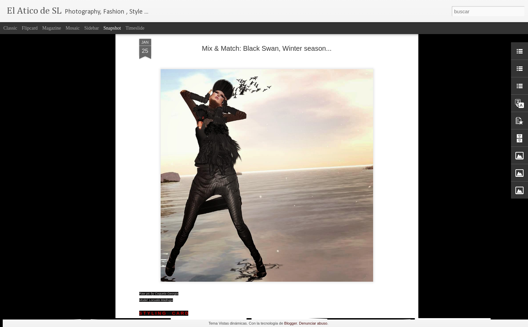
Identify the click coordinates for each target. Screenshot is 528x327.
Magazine (51, 28)
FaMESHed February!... (128, 306)
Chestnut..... (290, 303)
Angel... (454, 303)
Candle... (208, 302)
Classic (10, 28)
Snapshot (112, 28)
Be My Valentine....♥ (46, 306)
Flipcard (30, 28)
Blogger (290, 323)
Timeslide (135, 28)
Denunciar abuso (313, 323)
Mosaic (73, 28)
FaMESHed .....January (377, 306)
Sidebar (91, 28)
